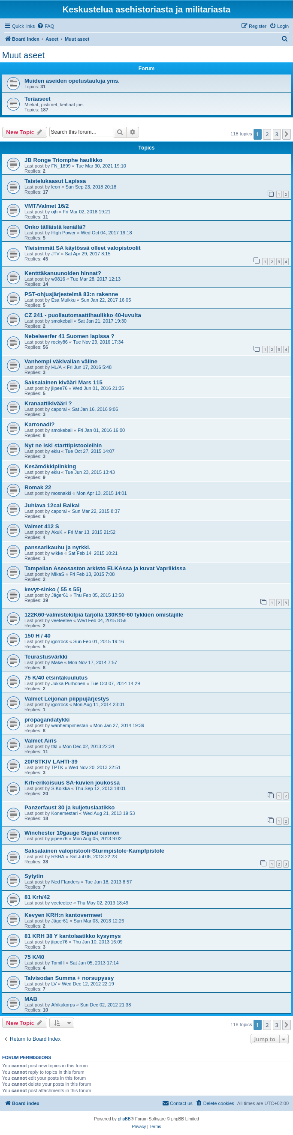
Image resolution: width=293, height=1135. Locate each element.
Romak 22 (37, 487)
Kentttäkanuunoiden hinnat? (62, 273)
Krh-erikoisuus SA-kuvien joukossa (72, 782)
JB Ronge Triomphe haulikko (63, 160)
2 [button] (267, 134)
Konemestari (64, 813)
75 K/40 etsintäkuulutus (56, 677)
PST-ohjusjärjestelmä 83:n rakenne (71, 294)
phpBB (124, 1119)
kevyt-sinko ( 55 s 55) (53, 589)
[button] (286, 134)
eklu (55, 451)
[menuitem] (45, 26)
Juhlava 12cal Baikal (51, 505)
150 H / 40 (37, 635)
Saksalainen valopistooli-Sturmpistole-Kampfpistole (94, 851)
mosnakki (61, 493)
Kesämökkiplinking (50, 466)
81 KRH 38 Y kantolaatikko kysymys (72, 936)
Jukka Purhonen (68, 683)
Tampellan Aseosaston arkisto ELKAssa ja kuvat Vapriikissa (105, 568)
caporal (58, 409)
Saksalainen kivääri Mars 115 (63, 382)
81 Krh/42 (37, 897)
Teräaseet (37, 99)
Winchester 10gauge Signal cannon (72, 833)
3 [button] (276, 134)
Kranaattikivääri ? (48, 403)
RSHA (57, 856)
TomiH (57, 962)
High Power (63, 232)
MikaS (57, 574)
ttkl (54, 746)
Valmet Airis (40, 740)
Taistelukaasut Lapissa (55, 181)
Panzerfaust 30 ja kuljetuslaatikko (69, 807)
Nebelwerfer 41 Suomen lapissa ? (69, 336)
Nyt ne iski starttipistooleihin (63, 445)
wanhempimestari (69, 725)
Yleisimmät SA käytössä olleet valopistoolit (82, 248)
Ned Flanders (65, 881)
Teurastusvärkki (45, 656)
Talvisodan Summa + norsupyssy (69, 978)
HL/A (56, 367)
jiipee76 (59, 388)
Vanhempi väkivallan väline (60, 361)
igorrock (59, 641)
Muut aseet (23, 55)
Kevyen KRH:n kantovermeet (63, 915)
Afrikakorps (63, 1004)
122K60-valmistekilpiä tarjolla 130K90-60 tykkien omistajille (103, 614)
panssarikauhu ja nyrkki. (57, 547)
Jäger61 (59, 595)
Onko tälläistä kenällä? (55, 227)
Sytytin (33, 876)
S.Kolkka (60, 788)
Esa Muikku (63, 299)
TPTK (57, 767)
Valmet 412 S (41, 526)
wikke (57, 553)
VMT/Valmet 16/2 (46, 206)
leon (55, 186)
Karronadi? (39, 424)
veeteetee (61, 620)
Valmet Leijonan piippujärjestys (66, 698)
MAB (30, 999)
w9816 (58, 279)
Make (57, 662)
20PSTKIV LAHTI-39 (51, 761)
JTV (55, 253)
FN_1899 (60, 165)
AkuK (56, 532)
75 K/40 (34, 957)
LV (54, 983)
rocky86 (59, 341)
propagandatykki (47, 719)
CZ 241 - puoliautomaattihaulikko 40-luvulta (82, 315)
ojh (54, 211)
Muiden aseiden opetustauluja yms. (72, 81)
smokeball (61, 320)
